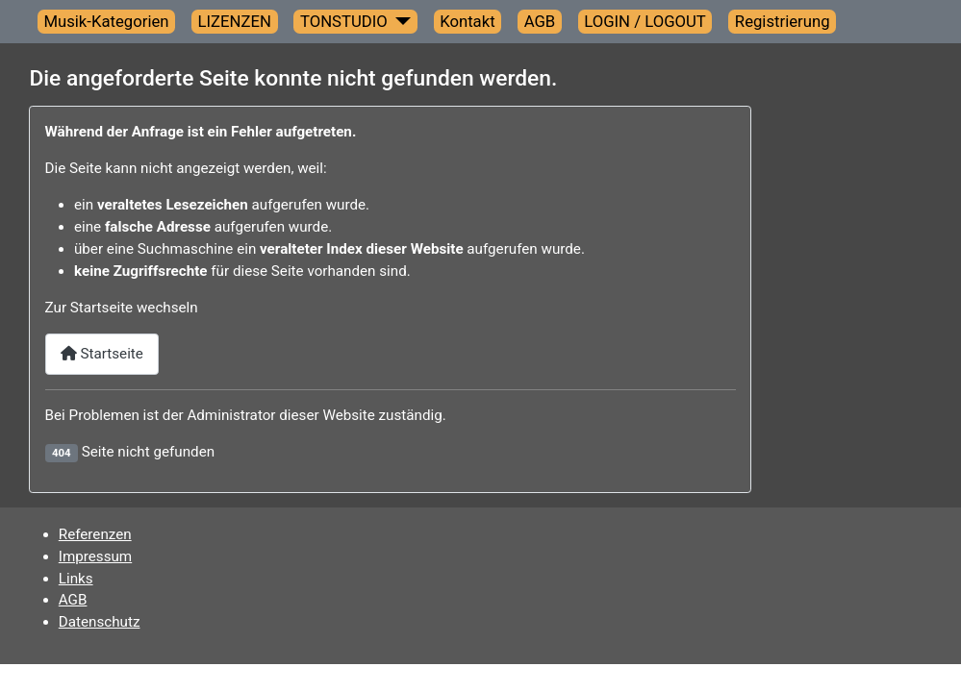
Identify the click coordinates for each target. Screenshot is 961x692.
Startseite (102, 353)
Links (76, 578)
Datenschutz (99, 621)
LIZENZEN (234, 21)
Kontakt (467, 21)
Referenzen (95, 534)
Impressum (95, 556)
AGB (540, 21)
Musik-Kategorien (105, 21)
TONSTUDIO (344, 21)
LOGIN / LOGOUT (645, 21)
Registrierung (782, 21)
